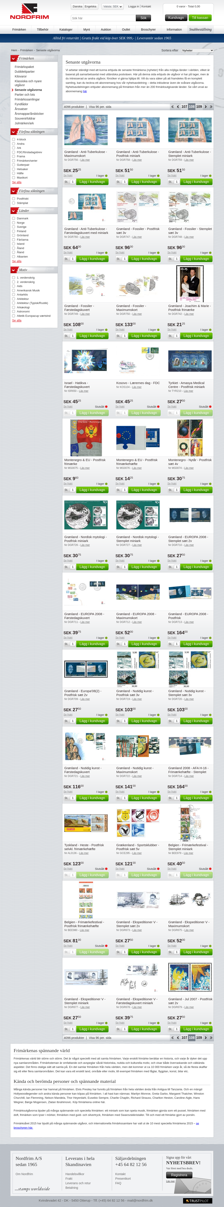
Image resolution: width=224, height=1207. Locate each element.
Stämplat (22, 203)
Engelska (90, 6)
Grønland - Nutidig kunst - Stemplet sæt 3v (187, 693)
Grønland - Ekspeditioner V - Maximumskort (188, 924)
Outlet (126, 29)
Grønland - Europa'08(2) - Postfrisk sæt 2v (82, 693)
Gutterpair (23, 164)
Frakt (68, 1178)
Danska (77, 6)
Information (174, 29)
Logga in (133, 6)
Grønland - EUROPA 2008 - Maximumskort (136, 616)
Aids (19, 286)
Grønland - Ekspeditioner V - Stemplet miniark (85, 1001)
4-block (21, 139)
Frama (21, 156)
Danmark (22, 218)
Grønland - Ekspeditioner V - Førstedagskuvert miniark (136, 1001)
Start (172, 106)
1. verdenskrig (26, 277)
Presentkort (123, 1178)
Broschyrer (148, 29)
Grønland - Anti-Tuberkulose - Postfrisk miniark (137, 154)
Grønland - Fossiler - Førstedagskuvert (79, 308)
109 (199, 106)
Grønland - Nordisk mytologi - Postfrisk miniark (85, 539)
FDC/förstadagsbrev (29, 152)
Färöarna (22, 239)
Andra (20, 143)
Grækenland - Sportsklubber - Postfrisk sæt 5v (137, 847)
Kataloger (65, 29)
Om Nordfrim (24, 1174)
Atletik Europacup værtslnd (33, 315)
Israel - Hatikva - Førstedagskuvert (77, 385)
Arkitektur (23, 299)
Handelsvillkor (74, 1174)
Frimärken (19, 29)
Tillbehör (43, 29)
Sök (145, 18)
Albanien (22, 256)
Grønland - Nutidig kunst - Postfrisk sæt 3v (135, 693)
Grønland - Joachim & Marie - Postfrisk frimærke (189, 308)
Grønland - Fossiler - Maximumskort (131, 308)
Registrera (181, 1175)
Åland (20, 248)
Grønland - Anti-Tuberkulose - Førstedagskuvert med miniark (86, 231)
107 (184, 106)
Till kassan (201, 18)
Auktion (106, 29)
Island (20, 243)
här (85, 91)
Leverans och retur (78, 1183)
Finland (21, 231)
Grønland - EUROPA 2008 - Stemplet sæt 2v (188, 539)
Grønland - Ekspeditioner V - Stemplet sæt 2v (136, 924)
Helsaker (22, 169)
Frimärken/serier (27, 160)
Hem (14, 50)
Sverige (21, 226)
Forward (205, 106)
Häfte (20, 173)
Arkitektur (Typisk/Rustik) (32, 303)
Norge (20, 222)
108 (192, 106)
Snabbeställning (200, 29)
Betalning (71, 1187)
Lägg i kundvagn (93, 182)
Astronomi (23, 311)
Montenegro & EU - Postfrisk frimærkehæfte (136, 462)
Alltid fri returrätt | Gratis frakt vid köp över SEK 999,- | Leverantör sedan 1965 (112, 38)
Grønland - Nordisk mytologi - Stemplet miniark (137, 539)
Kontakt (146, 6)
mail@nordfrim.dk (140, 1200)
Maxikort (22, 177)
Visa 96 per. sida (100, 106)
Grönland (22, 235)
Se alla (16, 182)
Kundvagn (177, 18)
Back (178, 106)
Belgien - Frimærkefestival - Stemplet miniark (188, 847)
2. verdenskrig (26, 282)
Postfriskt (22, 198)
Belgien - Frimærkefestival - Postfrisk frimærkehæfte (84, 924)
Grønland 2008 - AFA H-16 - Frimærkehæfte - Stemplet (188, 770)
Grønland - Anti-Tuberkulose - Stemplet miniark (189, 154)
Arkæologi (23, 307)
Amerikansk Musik (28, 290)
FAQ (118, 1183)
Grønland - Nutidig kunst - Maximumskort (135, 770)
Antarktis (22, 294)
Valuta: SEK (113, 7)
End (211, 106)
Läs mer (170, 1181)
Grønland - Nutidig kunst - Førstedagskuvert (83, 770)
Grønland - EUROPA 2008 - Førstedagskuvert (84, 616)
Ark (19, 147)
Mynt (86, 29)
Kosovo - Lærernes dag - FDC (138, 383)
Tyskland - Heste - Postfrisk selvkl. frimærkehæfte (84, 847)
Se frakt (67, 175)
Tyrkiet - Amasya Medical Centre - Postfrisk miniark (186, 385)
